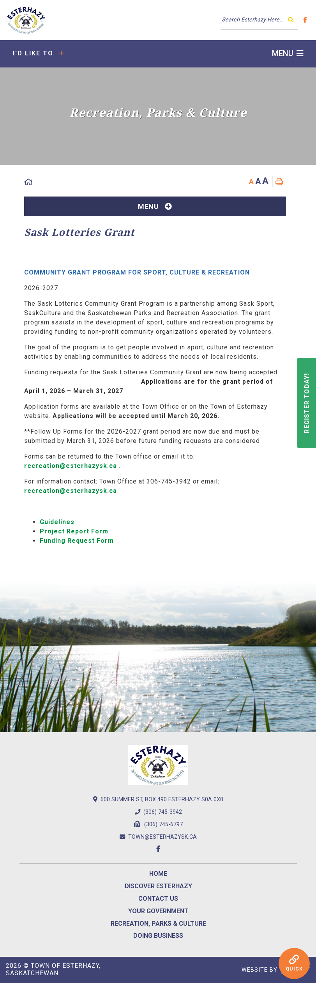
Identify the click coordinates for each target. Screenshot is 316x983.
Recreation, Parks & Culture (158, 923)
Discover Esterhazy (158, 886)
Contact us (158, 898)
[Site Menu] (155, 206)
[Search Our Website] (259, 20)
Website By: (276, 970)
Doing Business (158, 935)
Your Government (158, 911)
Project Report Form (74, 531)
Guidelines (57, 522)
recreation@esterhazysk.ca (70, 465)
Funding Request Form (77, 540)
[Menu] (288, 53)
